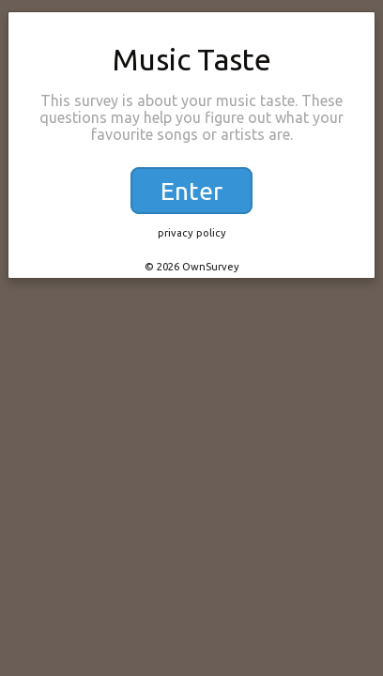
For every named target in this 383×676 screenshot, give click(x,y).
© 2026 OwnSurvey (192, 266)
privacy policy (192, 232)
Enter (191, 191)
